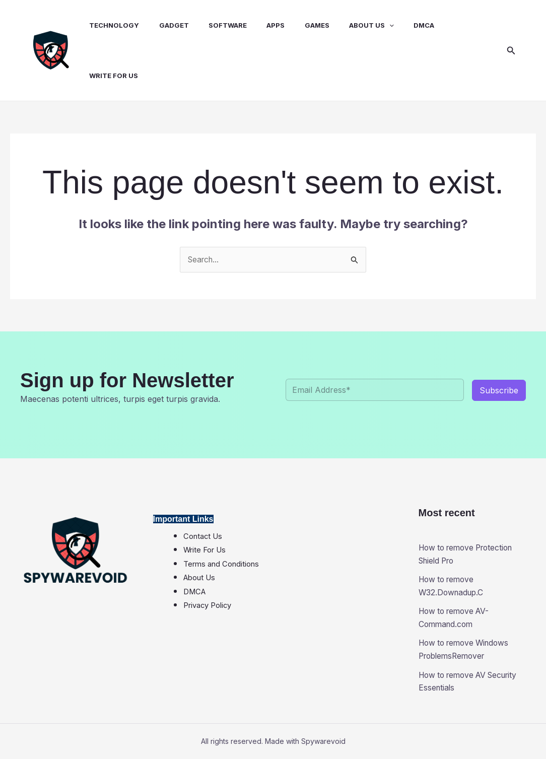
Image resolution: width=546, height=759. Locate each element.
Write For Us (204, 550)
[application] (361, 25)
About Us (343, 25)
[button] (511, 50)
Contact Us (202, 536)
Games (293, 25)
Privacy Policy (207, 605)
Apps (255, 25)
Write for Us (104, 76)
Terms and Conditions (221, 564)
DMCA (392, 25)
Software (211, 25)
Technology (105, 25)
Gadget (161, 25)
